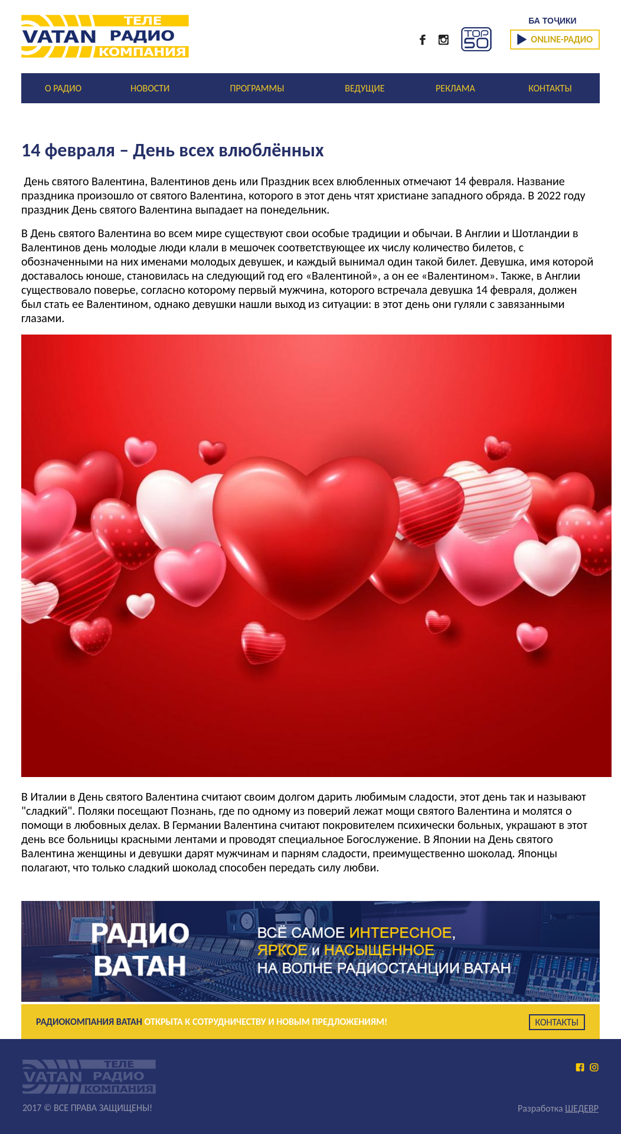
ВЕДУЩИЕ (364, 88)
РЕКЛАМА (455, 88)
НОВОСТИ (149, 88)
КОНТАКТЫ (549, 88)
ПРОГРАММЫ (257, 88)
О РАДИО (63, 88)
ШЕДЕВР (582, 1108)
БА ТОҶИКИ (552, 20)
